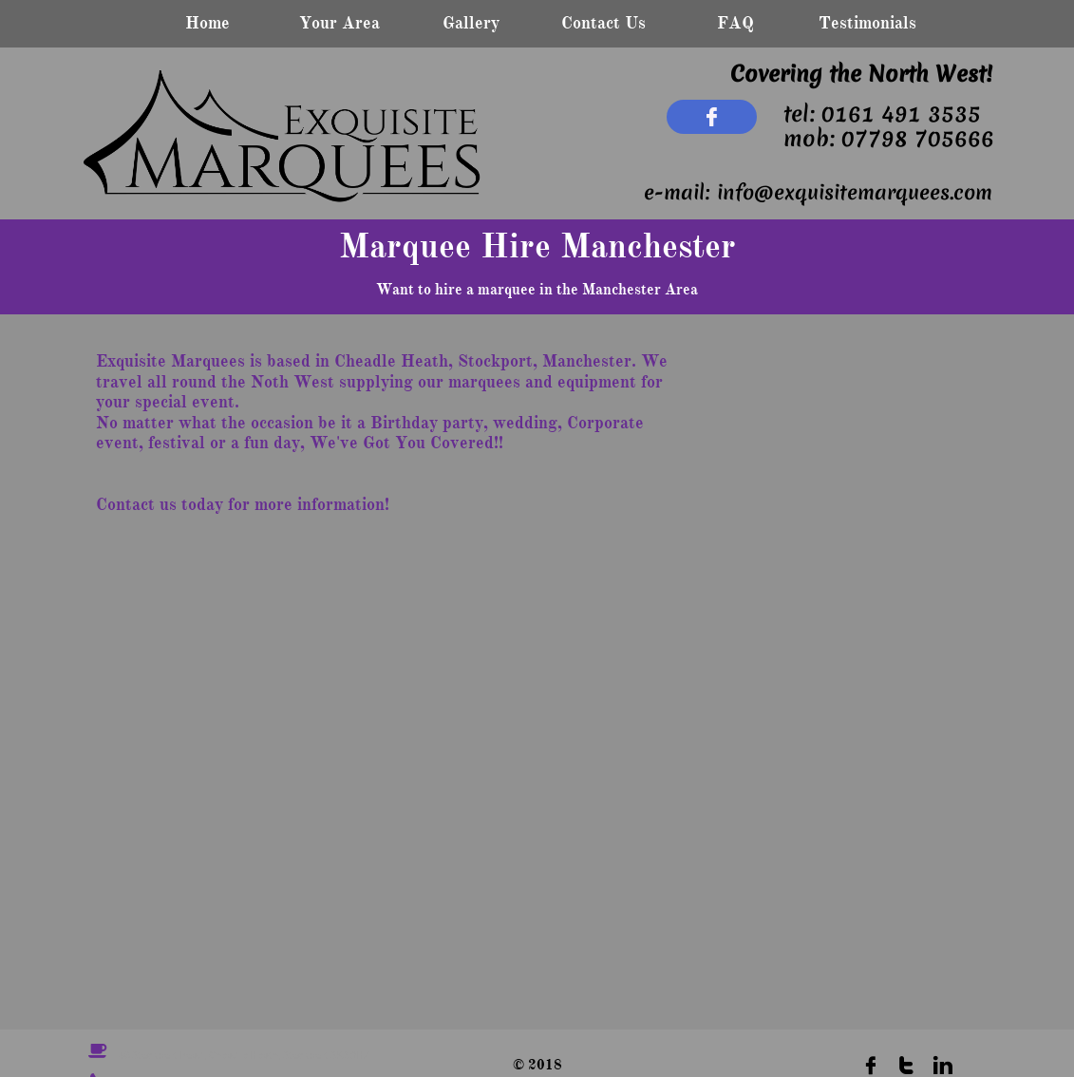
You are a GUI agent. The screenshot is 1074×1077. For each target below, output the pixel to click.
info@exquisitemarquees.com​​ (854, 192)
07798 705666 (917, 138)
